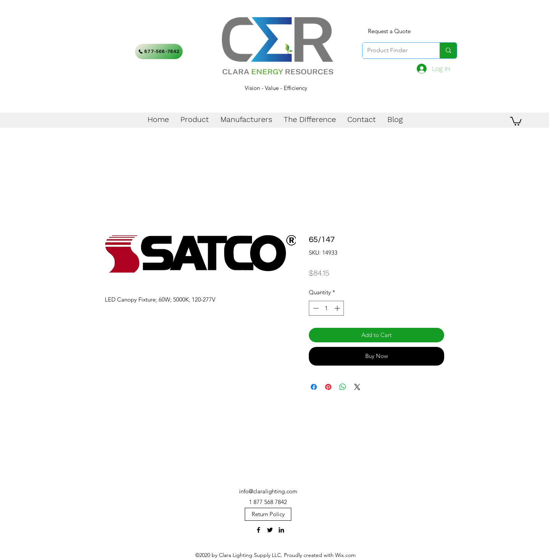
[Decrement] (315, 308)
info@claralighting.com (268, 491)
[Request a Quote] (389, 31)
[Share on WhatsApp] (342, 387)
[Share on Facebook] (313, 387)
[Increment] (338, 308)
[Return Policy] (268, 514)
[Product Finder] (395, 50)
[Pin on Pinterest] (328, 387)
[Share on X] (357, 387)
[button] (516, 120)
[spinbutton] (326, 308)
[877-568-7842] (159, 51)
